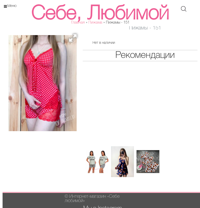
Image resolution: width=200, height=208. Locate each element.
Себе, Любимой (100, 14)
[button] (74, 39)
